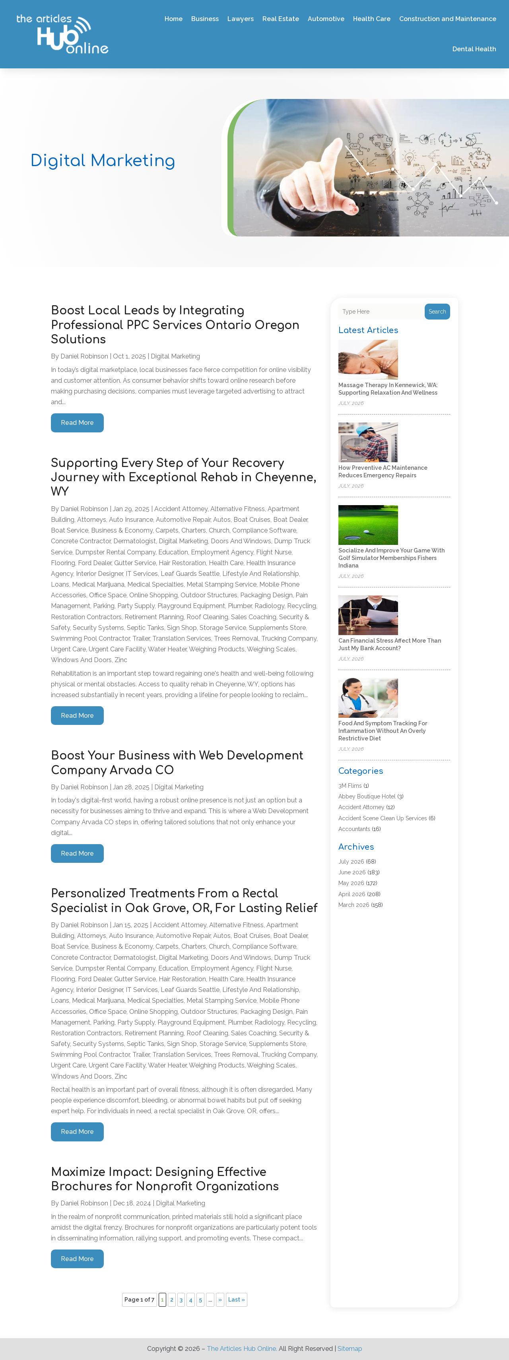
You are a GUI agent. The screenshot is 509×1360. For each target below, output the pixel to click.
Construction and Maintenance (447, 19)
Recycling (301, 606)
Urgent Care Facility (117, 649)
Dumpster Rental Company (115, 552)
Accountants (354, 829)
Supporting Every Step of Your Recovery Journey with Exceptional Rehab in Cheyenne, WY (183, 478)
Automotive (326, 19)
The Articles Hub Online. (242, 1348)
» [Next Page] (220, 1299)
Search (437, 311)
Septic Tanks (145, 628)
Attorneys (91, 519)
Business (205, 19)
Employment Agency (222, 552)
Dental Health (474, 49)
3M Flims (350, 786)
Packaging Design (266, 595)
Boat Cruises (251, 519)
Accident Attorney (181, 509)
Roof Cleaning (207, 617)
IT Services (142, 573)
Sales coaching (253, 617)
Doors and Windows (241, 541)
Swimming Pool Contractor (90, 638)
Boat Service (69, 530)
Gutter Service (135, 563)
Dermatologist (134, 541)
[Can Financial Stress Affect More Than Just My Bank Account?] (368, 615)
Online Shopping (153, 595)
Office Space (107, 595)
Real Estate (280, 19)
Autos (222, 519)
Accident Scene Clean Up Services (382, 818)
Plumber (240, 606)
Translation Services (181, 638)
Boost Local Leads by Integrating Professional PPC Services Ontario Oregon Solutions (175, 325)
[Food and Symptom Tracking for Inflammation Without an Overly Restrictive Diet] (368, 698)
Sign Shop (182, 628)
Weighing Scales (271, 649)
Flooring (63, 563)
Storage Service (223, 628)
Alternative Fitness (237, 509)
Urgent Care (68, 649)
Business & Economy (122, 530)
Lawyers (240, 19)
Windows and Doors (81, 660)
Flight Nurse (273, 552)
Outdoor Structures (209, 595)
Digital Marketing (175, 356)
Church (219, 530)
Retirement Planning (154, 617)
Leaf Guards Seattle (190, 573)
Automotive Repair (183, 519)
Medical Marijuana (98, 584)
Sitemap (350, 1348)
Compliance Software (264, 530)
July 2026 (351, 861)
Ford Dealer (94, 563)
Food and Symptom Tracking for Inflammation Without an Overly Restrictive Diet (382, 731)
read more (77, 422)
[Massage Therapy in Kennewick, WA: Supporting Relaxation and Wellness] (368, 360)
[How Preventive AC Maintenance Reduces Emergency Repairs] (368, 442)
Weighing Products (217, 649)
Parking (104, 606)
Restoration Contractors (86, 617)
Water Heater (167, 649)
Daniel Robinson (84, 356)
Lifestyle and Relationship (260, 573)
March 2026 (353, 905)
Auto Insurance (131, 519)
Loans (60, 584)
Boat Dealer (290, 519)
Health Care (371, 19)
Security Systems (98, 628)
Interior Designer (99, 573)
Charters (193, 530)
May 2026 (351, 883)
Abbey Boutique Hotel (367, 796)
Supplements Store (277, 628)
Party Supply (136, 606)
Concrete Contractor (81, 541)
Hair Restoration (182, 563)
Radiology (269, 606)
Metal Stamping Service (221, 584)
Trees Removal (236, 638)
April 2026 (351, 894)
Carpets (167, 530)
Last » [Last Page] (236, 1299)
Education (173, 552)
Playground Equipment (191, 606)
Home (174, 19)
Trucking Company (289, 638)
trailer (141, 638)
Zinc (121, 660)
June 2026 (352, 872)
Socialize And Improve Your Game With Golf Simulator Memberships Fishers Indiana (391, 558)
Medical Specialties (155, 584)
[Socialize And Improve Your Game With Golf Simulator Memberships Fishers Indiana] (368, 525)
